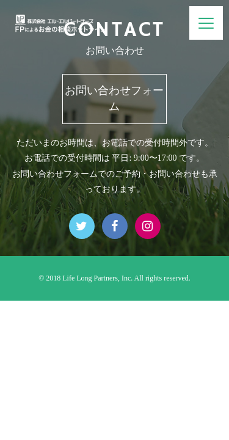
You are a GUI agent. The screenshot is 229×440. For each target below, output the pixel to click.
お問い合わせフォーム (114, 98)
